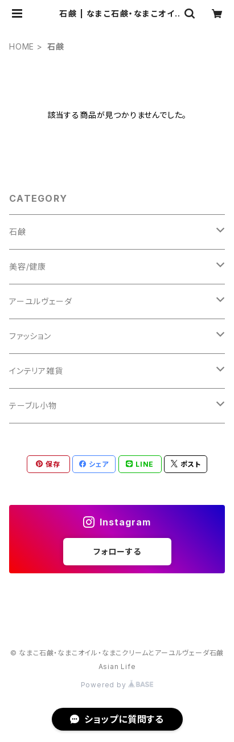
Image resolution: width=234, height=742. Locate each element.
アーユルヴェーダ (40, 301)
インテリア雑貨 (36, 371)
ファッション (30, 336)
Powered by (117, 684)
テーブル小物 (33, 405)
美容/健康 (27, 266)
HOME (21, 46)
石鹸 (17, 232)
